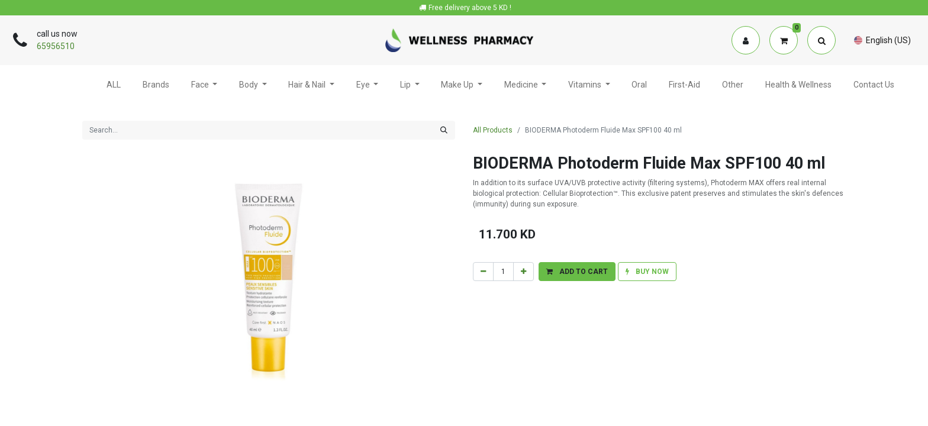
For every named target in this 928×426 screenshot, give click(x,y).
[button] (577, 271)
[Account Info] (746, 40)
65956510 (56, 46)
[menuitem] (114, 86)
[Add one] (523, 271)
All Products (493, 130)
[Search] (444, 130)
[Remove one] (483, 271)
